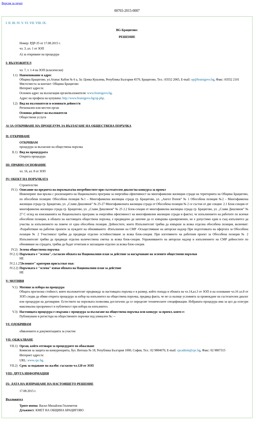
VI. (27, 23)
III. (14, 23)
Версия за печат (12, 3)
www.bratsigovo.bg (99, 93)
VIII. (38, 23)
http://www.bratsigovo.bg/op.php (83, 98)
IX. (44, 23)
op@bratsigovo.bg (202, 79)
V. (22, 23)
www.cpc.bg (35, 360)
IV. (18, 23)
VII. (32, 23)
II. (9, 23)
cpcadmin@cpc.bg (189, 350)
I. (6, 23)
